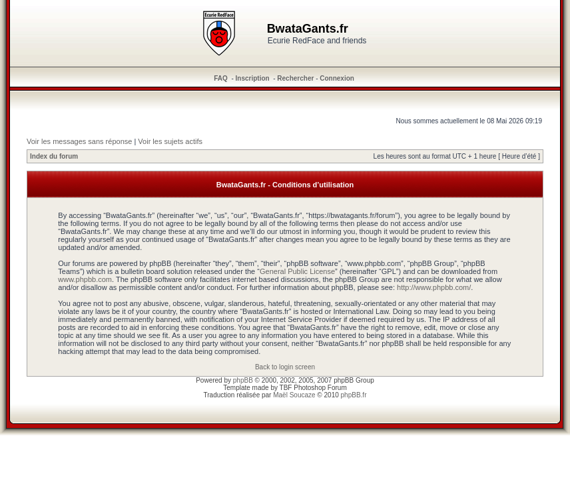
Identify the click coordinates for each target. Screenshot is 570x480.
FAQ (221, 78)
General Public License (297, 271)
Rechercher (295, 78)
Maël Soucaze (294, 395)
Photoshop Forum (320, 387)
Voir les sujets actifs (170, 141)
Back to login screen (285, 367)
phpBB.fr (354, 395)
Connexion (337, 78)
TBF (286, 387)
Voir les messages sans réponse (79, 141)
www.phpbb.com (85, 279)
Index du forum (54, 156)
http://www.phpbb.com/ (434, 287)
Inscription (253, 78)
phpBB (243, 380)
